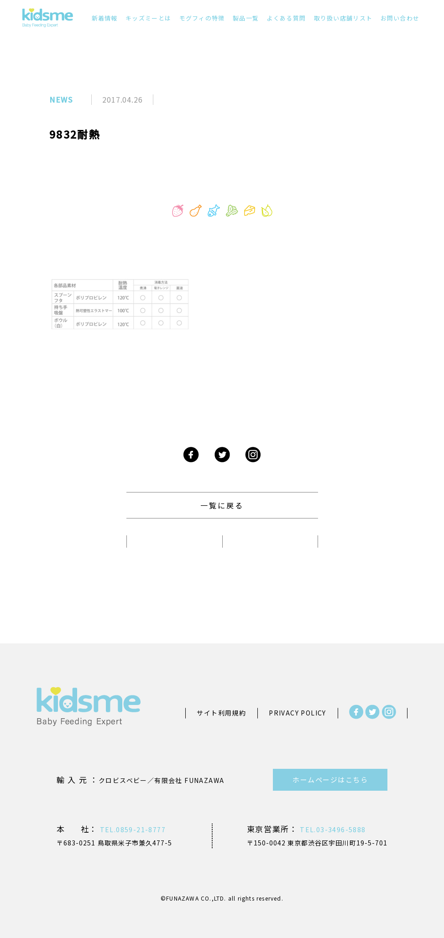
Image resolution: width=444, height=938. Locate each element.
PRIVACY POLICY (297, 712)
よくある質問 (286, 18)
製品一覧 (246, 18)
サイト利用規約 (221, 712)
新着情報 (105, 18)
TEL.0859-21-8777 (132, 829)
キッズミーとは (148, 18)
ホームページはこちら (330, 779)
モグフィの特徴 (202, 18)
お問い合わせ (400, 18)
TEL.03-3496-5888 (332, 829)
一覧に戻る (222, 505)
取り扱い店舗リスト (343, 18)
